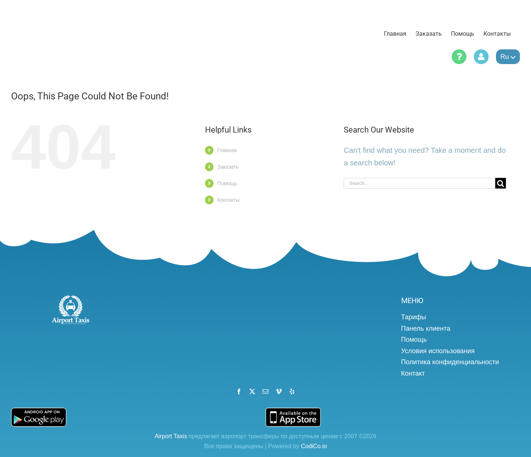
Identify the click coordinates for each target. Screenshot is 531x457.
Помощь (227, 183)
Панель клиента (426, 328)
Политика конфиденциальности (450, 362)
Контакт (413, 373)
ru (508, 56)
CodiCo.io (314, 446)
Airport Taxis (171, 436)
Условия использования (438, 351)
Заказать (228, 167)
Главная (227, 150)
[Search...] (419, 183)
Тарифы (413, 317)
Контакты (228, 200)
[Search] (500, 183)
